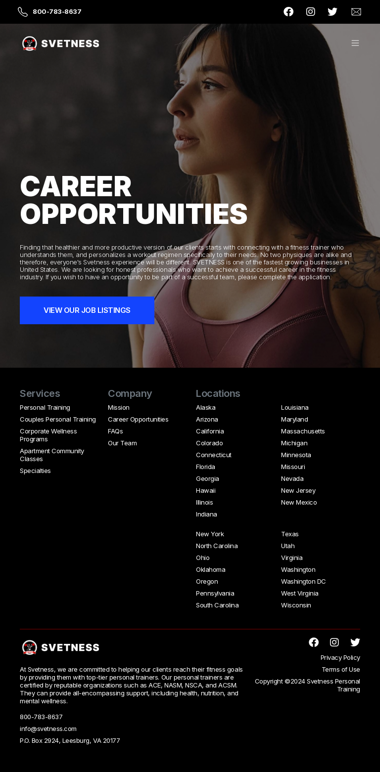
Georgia (207, 478)
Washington (298, 569)
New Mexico (299, 502)
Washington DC (303, 581)
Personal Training (45, 407)
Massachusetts (303, 431)
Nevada (292, 478)
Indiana (206, 514)
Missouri (293, 467)
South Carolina (217, 605)
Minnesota (296, 455)
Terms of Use (341, 669)
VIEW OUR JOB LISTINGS (87, 310)
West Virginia (300, 593)
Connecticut (214, 455)
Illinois (204, 502)
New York (210, 534)
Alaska (205, 407)
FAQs (115, 431)
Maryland (294, 419)
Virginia (291, 557)
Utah (287, 546)
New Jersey (298, 490)
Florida (205, 467)
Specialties (35, 470)
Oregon (207, 581)
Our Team (122, 443)
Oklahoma (210, 569)
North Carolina (217, 546)
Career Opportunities (138, 419)
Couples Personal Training (58, 419)
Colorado (209, 443)
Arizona (207, 419)
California (210, 431)
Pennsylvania (215, 593)
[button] (355, 43)
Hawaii (205, 490)
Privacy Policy (340, 657)
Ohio (202, 557)
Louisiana (295, 407)
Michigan (294, 443)
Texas (290, 534)
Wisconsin (296, 605)
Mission (119, 407)
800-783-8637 (57, 11)
